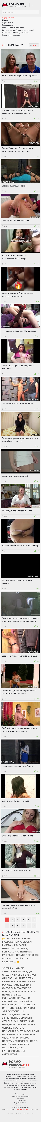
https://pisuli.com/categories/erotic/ (15, 32)
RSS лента (10, 1114)
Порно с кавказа (20, 1105)
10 (23, 925)
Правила (19, 1114)
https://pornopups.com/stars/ (13, 27)
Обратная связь (29, 1114)
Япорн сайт (20, 1098)
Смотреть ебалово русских (20, 1107)
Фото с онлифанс (20, 1094)
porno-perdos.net (22, 1109)
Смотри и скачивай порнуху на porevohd (18, 30)
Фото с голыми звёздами (20, 1096)
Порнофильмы (7, 25)
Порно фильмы (8, 22)
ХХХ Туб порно (21, 1100)
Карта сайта (34, 1109)
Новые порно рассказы (11, 35)
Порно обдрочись (20, 1103)
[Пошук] (36, 12)
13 (34, 925)
